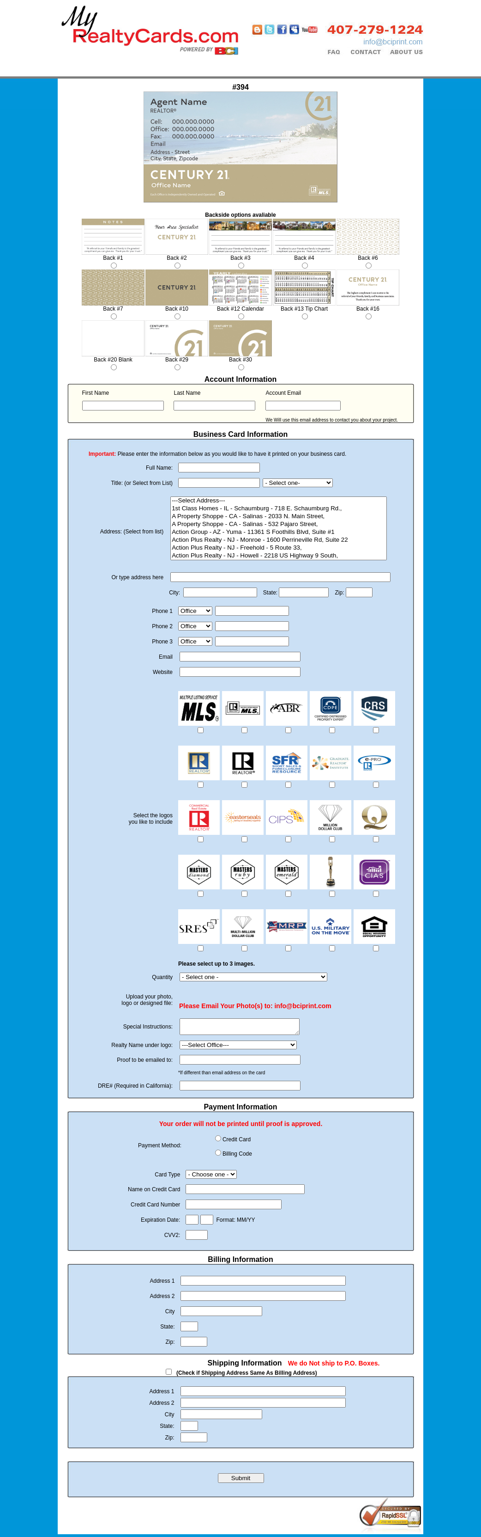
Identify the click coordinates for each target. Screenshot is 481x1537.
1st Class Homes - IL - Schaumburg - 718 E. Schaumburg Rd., (278, 509)
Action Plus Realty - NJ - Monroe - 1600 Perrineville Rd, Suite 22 (278, 540)
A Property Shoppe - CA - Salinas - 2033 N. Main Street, (278, 516)
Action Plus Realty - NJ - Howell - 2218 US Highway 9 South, (278, 556)
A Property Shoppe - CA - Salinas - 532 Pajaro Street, (278, 524)
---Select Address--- (278, 501)
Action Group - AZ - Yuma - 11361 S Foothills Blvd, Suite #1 (278, 532)
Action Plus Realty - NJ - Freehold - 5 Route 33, (278, 548)
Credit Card (236, 1142)
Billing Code (237, 1156)
